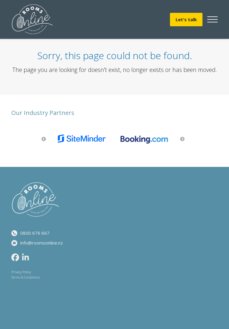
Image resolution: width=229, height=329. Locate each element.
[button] (212, 19)
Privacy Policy (21, 272)
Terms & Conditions (25, 277)
